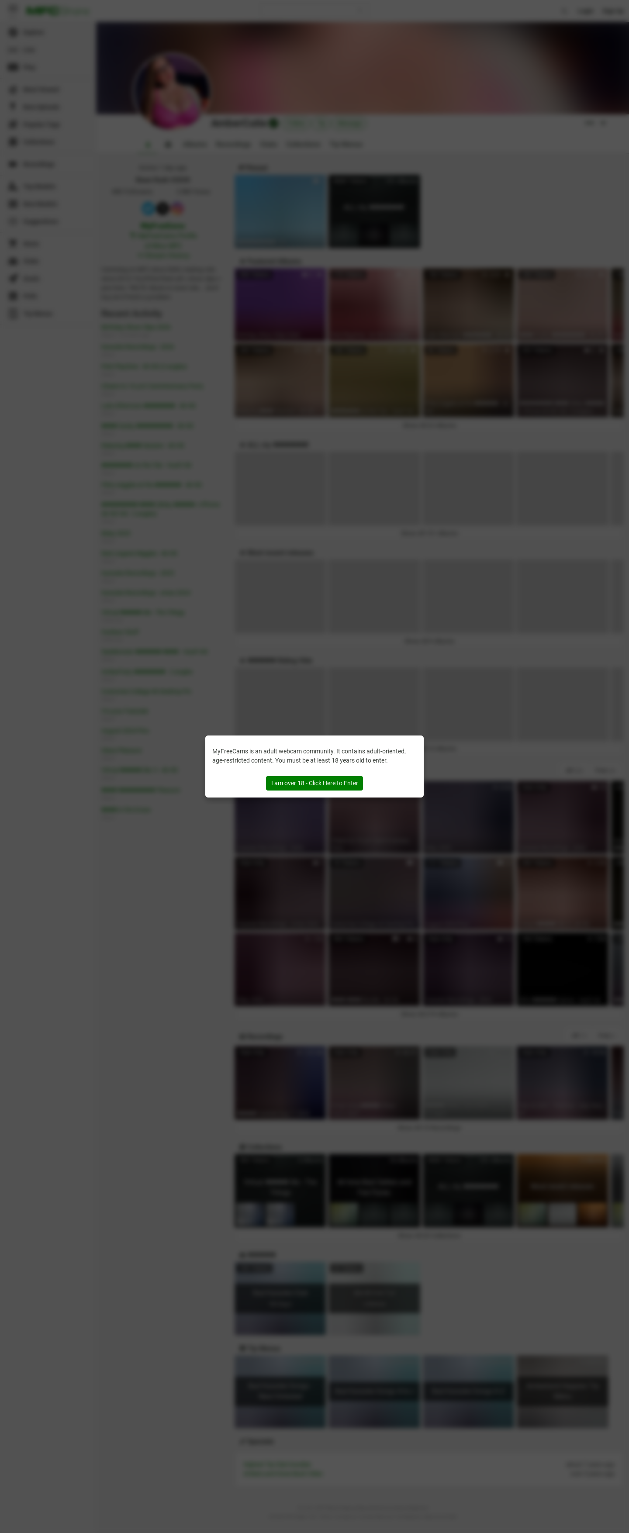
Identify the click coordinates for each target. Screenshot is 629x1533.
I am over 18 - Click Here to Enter (314, 783)
